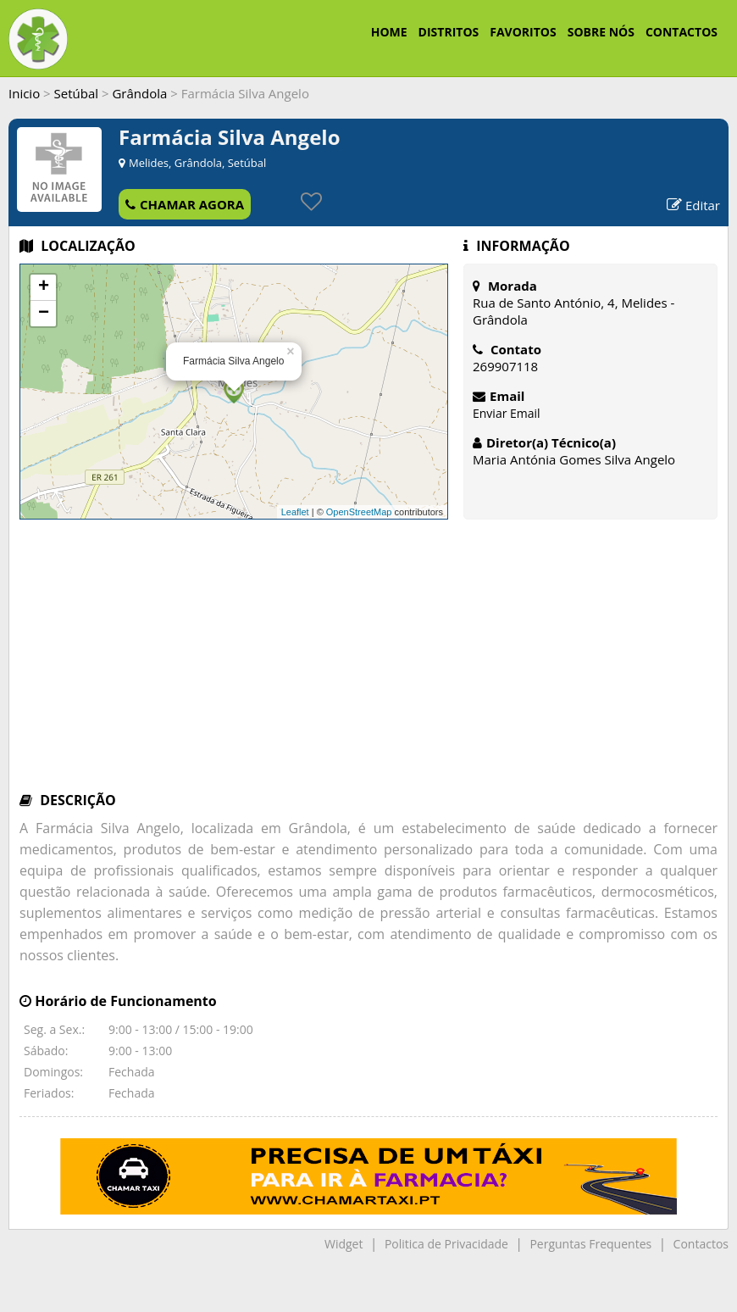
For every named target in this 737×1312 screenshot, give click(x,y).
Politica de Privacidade (446, 1244)
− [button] (43, 313)
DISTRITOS (448, 32)
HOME (389, 32)
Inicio (24, 93)
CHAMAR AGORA (184, 204)
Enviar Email (506, 413)
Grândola (139, 93)
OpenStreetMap (359, 512)
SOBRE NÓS (601, 32)
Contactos (701, 1244)
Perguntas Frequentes (590, 1244)
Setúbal (76, 93)
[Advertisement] (368, 663)
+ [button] (43, 287)
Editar (693, 205)
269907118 (505, 366)
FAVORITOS (523, 32)
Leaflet (295, 512)
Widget (343, 1244)
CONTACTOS (682, 32)
